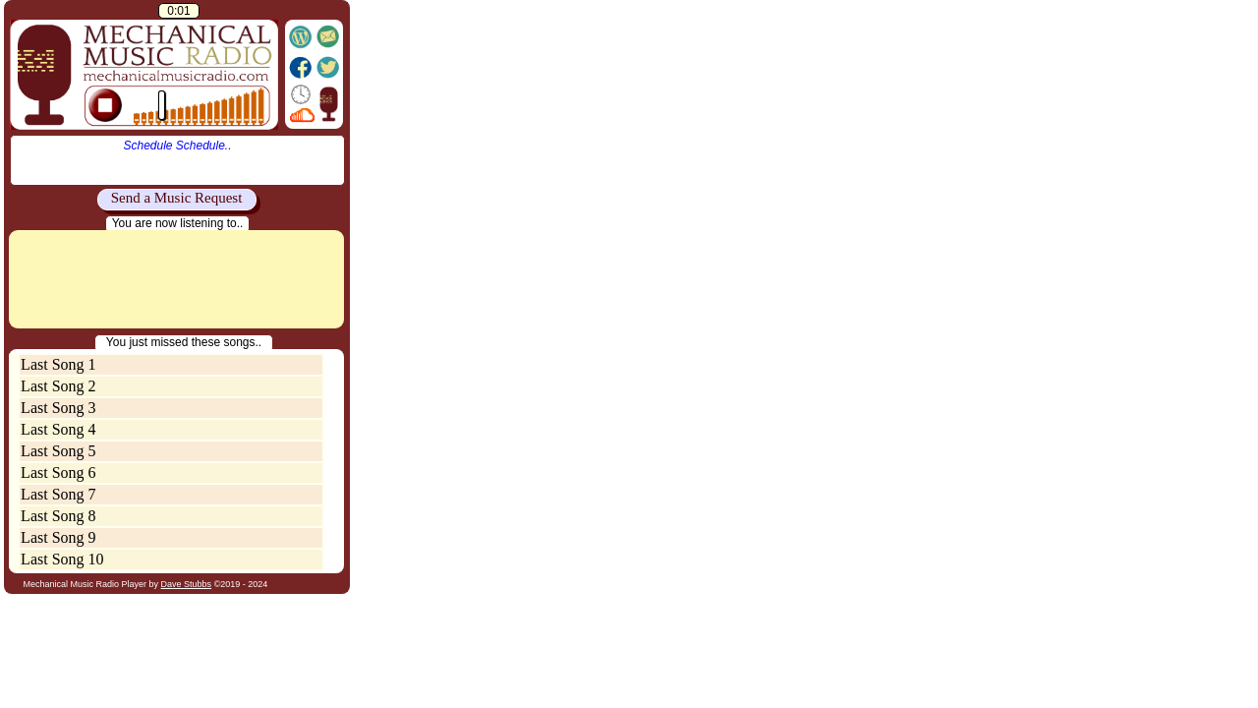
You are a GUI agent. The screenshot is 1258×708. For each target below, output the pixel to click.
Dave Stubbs (186, 584)
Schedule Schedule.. (177, 145)
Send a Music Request (177, 198)
